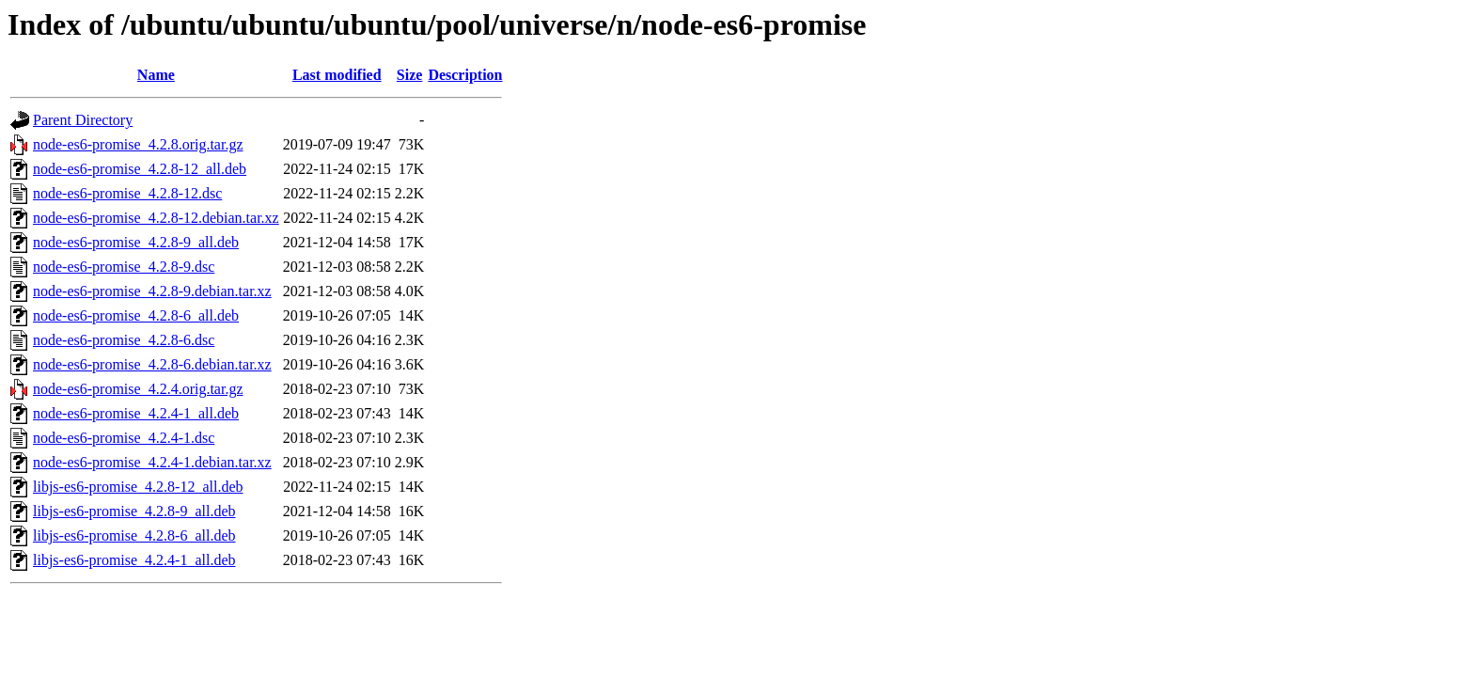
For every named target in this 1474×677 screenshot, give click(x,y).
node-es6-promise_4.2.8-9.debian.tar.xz (152, 291)
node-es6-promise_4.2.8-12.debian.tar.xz (156, 218)
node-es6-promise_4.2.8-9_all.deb (136, 242)
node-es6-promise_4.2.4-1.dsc (123, 438)
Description (465, 75)
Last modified (337, 75)
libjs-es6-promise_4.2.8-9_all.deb (134, 511)
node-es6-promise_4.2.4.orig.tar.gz (138, 389)
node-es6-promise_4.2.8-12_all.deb (139, 169)
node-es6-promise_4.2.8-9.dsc (123, 267)
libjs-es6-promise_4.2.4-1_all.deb (134, 560)
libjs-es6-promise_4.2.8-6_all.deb (134, 535)
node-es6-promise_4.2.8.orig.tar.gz (138, 144)
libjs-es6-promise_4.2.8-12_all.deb (138, 487)
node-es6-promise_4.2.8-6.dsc (123, 340)
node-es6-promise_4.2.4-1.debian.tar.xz (152, 462)
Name (156, 75)
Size (410, 75)
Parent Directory (83, 120)
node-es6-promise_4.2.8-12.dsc (127, 193)
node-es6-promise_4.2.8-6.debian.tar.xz (152, 364)
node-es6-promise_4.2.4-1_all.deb (136, 413)
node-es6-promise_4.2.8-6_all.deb (136, 315)
